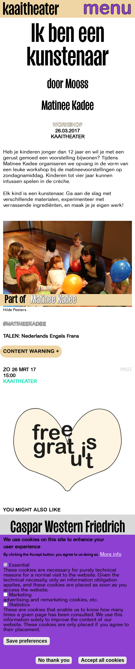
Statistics (19, 605)
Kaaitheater (68, 137)
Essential (19, 565)
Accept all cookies (102, 660)
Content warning (31, 352)
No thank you (53, 660)
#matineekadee (24, 324)
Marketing (20, 595)
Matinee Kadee (53, 300)
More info (110, 554)
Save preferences (26, 641)
